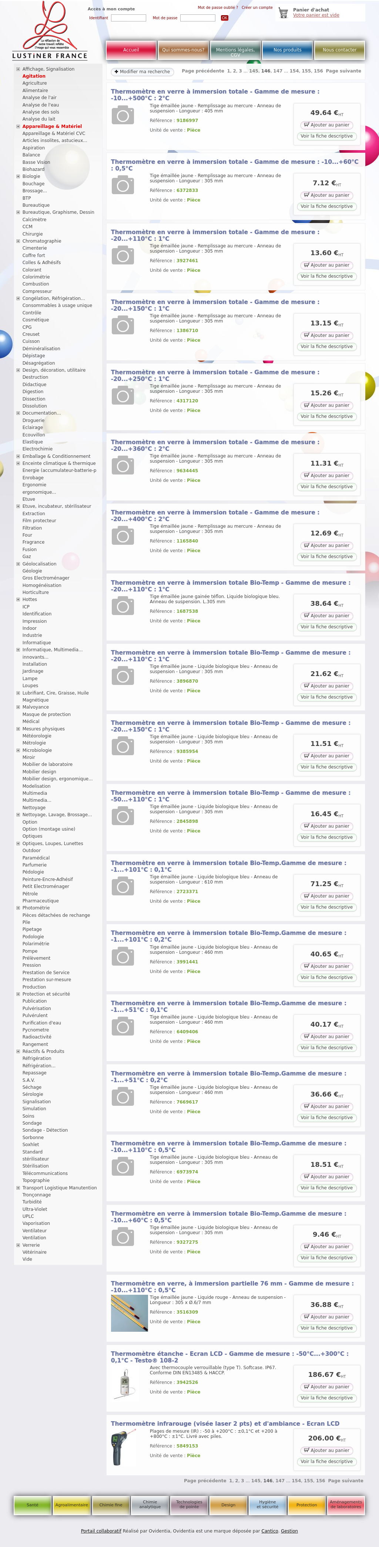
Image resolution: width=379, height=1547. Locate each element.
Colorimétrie (36, 277)
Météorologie (37, 736)
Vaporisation (36, 1223)
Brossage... (35, 190)
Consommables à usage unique (57, 305)
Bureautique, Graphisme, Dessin (58, 212)
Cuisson (31, 341)
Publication (35, 1001)
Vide (27, 1259)
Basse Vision (36, 162)
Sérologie (33, 1094)
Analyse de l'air (40, 97)
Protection (306, 1505)
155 (306, 71)
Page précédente (203, 71)
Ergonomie (35, 484)
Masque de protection (47, 714)
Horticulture (36, 592)
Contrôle (32, 312)
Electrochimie (38, 449)
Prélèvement (37, 958)
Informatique (37, 642)
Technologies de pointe (189, 1504)
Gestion (289, 1531)
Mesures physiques (44, 729)
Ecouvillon (34, 435)
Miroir (29, 757)
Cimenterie (35, 248)
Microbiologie (37, 750)
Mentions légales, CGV (235, 52)
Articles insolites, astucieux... (55, 140)
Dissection (34, 399)
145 (253, 71)
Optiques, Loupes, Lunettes (53, 843)
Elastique (33, 442)
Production (34, 987)
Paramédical (36, 858)
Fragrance (34, 542)
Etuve (29, 499)
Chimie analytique (150, 1504)
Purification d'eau (42, 1023)
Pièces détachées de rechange (56, 915)
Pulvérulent (35, 1015)
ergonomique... (39, 492)
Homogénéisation (42, 585)
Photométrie (36, 908)
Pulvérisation (37, 1008)
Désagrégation (39, 363)
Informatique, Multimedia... (53, 649)
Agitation (34, 76)
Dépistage (34, 355)
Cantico (270, 1531)
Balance (31, 155)
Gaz (27, 556)
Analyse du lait (39, 119)
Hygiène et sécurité (268, 1504)
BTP (27, 198)
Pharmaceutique (41, 900)
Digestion (33, 391)
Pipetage (32, 929)
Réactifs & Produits (43, 1051)
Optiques (33, 836)
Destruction (35, 377)
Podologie (33, 936)
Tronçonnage (37, 1195)
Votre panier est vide (316, 15)
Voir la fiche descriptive (327, 136)
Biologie (31, 176)
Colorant (32, 270)
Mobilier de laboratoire (48, 764)
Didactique (35, 384)
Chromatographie (42, 241)
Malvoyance (36, 707)
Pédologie (33, 872)
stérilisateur (36, 1159)
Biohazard (34, 169)
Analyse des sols (41, 112)
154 (294, 71)
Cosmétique (36, 319)
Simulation (34, 1108)
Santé (32, 1505)
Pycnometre (36, 1030)
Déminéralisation (41, 348)
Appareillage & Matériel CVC (54, 133)
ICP (26, 606)
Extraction (34, 513)
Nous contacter (339, 50)
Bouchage (34, 183)
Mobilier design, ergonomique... (58, 778)
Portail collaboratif (101, 1531)
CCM (28, 226)
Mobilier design (39, 771)
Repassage (35, 1072)
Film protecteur (39, 520)
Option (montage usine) (49, 829)
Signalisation (37, 1101)
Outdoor (32, 850)
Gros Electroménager (46, 578)
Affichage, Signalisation (49, 69)
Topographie (36, 1180)
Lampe (30, 678)
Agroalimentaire (72, 1505)
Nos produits (288, 50)
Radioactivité (37, 1037)
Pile (26, 922)
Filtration (32, 528)
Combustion (36, 284)
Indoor (30, 628)
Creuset (31, 334)
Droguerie (34, 420)
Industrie (32, 635)
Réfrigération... (39, 1065)
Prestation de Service (46, 972)
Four (27, 535)
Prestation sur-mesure (47, 979)
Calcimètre (35, 219)
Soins (28, 1116)
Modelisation (37, 786)
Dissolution (35, 406)
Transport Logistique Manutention (60, 1187)
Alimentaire (35, 90)
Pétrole (30, 893)
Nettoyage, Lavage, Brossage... (57, 814)
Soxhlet (31, 1144)
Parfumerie (35, 865)
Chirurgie (33, 234)
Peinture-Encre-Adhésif (48, 879)
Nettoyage (34, 807)
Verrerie (31, 1245)
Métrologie (34, 743)
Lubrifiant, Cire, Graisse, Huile (56, 693)
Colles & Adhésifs (42, 262)
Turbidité (32, 1202)
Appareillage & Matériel (52, 126)
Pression (32, 965)
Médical (31, 721)
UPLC (28, 1216)
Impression (35, 621)
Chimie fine (110, 1505)
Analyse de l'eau (41, 105)
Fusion (30, 549)
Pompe (30, 951)
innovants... (35, 657)
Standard (33, 1152)
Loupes (30, 685)
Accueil (131, 50)
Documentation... (42, 413)
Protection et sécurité (46, 994)
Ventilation (34, 1237)
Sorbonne (33, 1137)
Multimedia (35, 793)
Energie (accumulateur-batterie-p (60, 470)
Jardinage (33, 671)
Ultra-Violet (35, 1209)
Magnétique (36, 700)
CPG (27, 327)
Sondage (32, 1123)
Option (30, 822)
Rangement (35, 1044)
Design (228, 1505)
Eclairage (33, 427)
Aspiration (34, 148)
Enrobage (33, 477)
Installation (35, 664)
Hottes (30, 599)
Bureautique (36, 205)
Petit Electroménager (46, 886)
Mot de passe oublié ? (218, 8)
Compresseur (37, 291)
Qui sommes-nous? (183, 50)
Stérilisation (36, 1166)
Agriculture (35, 83)
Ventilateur (35, 1230)
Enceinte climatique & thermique (59, 463)
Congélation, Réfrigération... (54, 298)
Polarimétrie (36, 943)
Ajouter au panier (326, 124)
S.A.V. (29, 1080)
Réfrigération (37, 1058)
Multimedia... (37, 800)
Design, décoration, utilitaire (54, 370)
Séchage (32, 1087)
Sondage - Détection (45, 1130)
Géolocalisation (40, 564)
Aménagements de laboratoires (346, 1504)
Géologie (32, 571)
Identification (37, 614)
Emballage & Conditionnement (57, 456)
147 (277, 71)
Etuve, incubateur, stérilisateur (57, 506)
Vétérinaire (35, 1252)
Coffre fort (34, 255)
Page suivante (344, 71)
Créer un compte (257, 8)
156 (318, 71)
